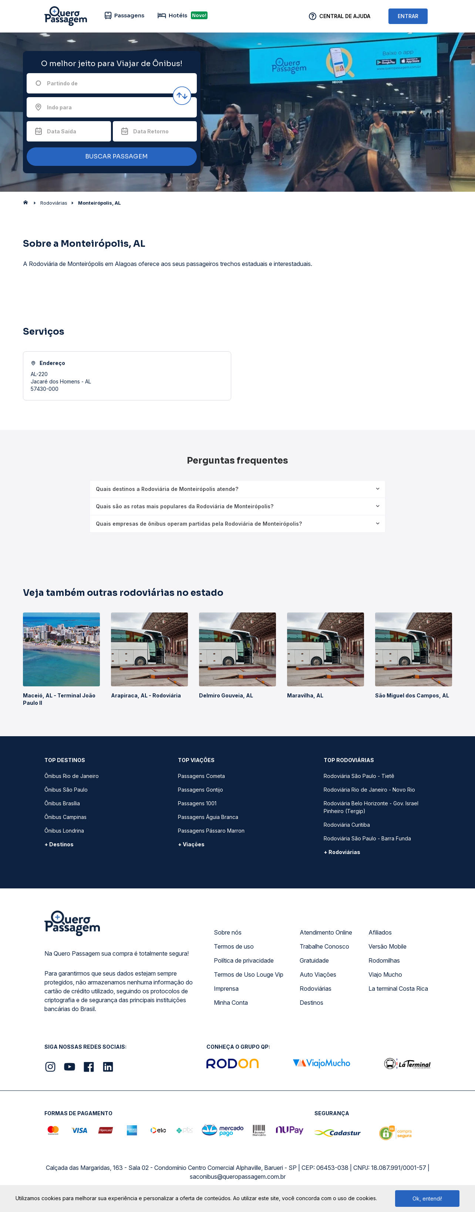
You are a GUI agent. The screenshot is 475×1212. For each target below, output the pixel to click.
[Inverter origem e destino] (182, 96)
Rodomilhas (384, 960)
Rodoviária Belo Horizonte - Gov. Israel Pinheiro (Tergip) (371, 807)
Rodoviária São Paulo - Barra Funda (367, 838)
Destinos (311, 1002)
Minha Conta (231, 1002)
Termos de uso (234, 946)
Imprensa (226, 988)
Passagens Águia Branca (208, 817)
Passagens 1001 (197, 803)
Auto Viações (318, 974)
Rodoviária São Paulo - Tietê (359, 776)
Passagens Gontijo (200, 789)
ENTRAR (408, 16)
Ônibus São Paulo (66, 789)
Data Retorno (151, 131)
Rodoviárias (315, 988)
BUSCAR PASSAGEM (110, 157)
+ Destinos (59, 844)
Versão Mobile (387, 946)
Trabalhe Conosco (324, 946)
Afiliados (380, 932)
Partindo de (62, 83)
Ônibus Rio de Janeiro (71, 776)
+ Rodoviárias (342, 852)
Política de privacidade (244, 960)
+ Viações (191, 844)
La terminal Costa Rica (398, 988)
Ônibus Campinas (65, 817)
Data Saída (61, 131)
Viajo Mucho (385, 974)
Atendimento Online (326, 932)
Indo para (59, 107)
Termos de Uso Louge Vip (248, 974)
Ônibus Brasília (62, 803)
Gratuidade (314, 960)
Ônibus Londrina (64, 830)
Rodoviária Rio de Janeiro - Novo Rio (369, 789)
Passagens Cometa (201, 776)
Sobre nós (228, 932)
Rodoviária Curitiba (347, 825)
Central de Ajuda (344, 16)
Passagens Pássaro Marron (211, 830)
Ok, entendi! (427, 1198)
